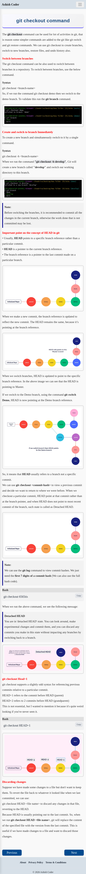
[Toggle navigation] (80, 4)
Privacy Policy (36, 862)
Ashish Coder (10, 4)
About (23, 862)
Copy (79, 596)
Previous (12, 852)
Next (74, 852)
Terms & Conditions (56, 862)
